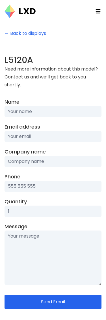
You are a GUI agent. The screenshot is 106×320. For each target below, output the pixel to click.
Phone (12, 176)
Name (12, 101)
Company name (25, 151)
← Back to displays (25, 33)
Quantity (16, 201)
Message (16, 226)
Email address (22, 126)
